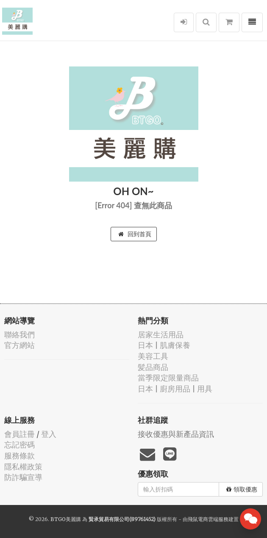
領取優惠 (241, 489)
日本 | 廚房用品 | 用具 (175, 389)
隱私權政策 (23, 467)
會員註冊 (19, 434)
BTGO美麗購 (65, 519)
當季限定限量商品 (168, 378)
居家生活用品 (161, 334)
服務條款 (19, 456)
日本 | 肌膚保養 (164, 345)
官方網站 (19, 345)
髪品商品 (153, 367)
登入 (48, 434)
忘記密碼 (19, 445)
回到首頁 (134, 234)
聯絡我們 (19, 334)
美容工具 (153, 356)
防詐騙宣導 (23, 477)
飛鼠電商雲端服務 (208, 519)
